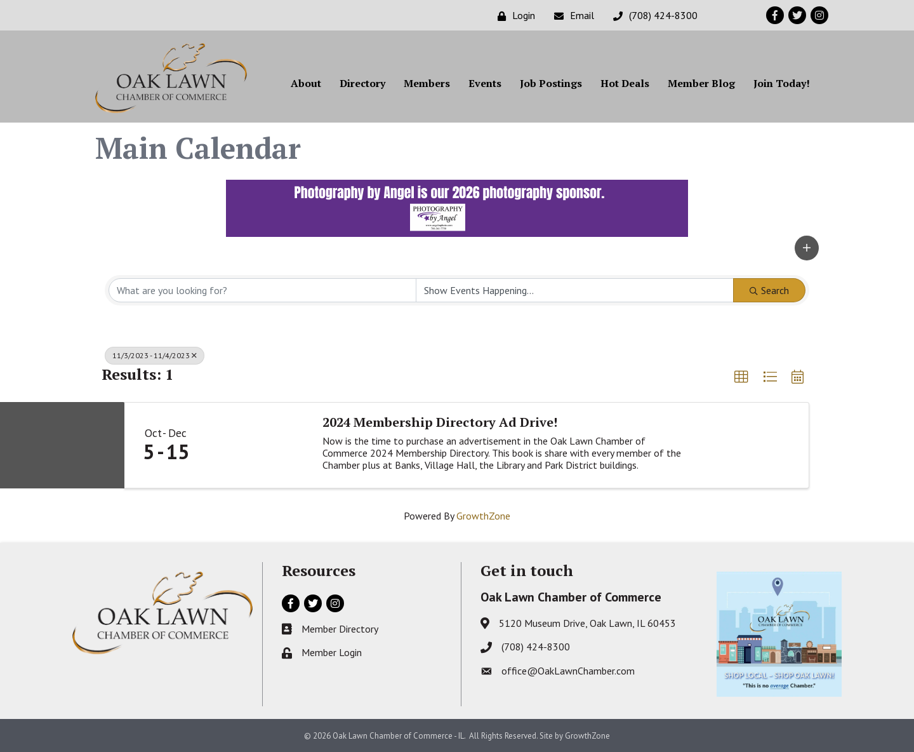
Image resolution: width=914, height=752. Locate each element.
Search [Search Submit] (769, 290)
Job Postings (551, 83)
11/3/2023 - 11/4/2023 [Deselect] (154, 355)
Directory (362, 83)
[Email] (571, 15)
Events (484, 83)
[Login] (513, 15)
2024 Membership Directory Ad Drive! (439, 422)
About (306, 83)
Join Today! (781, 83)
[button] (807, 248)
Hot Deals (624, 83)
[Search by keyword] (262, 290)
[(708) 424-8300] (652, 15)
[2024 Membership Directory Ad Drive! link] (258, 445)
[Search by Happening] (575, 290)
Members (427, 83)
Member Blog (701, 83)
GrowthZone (483, 515)
